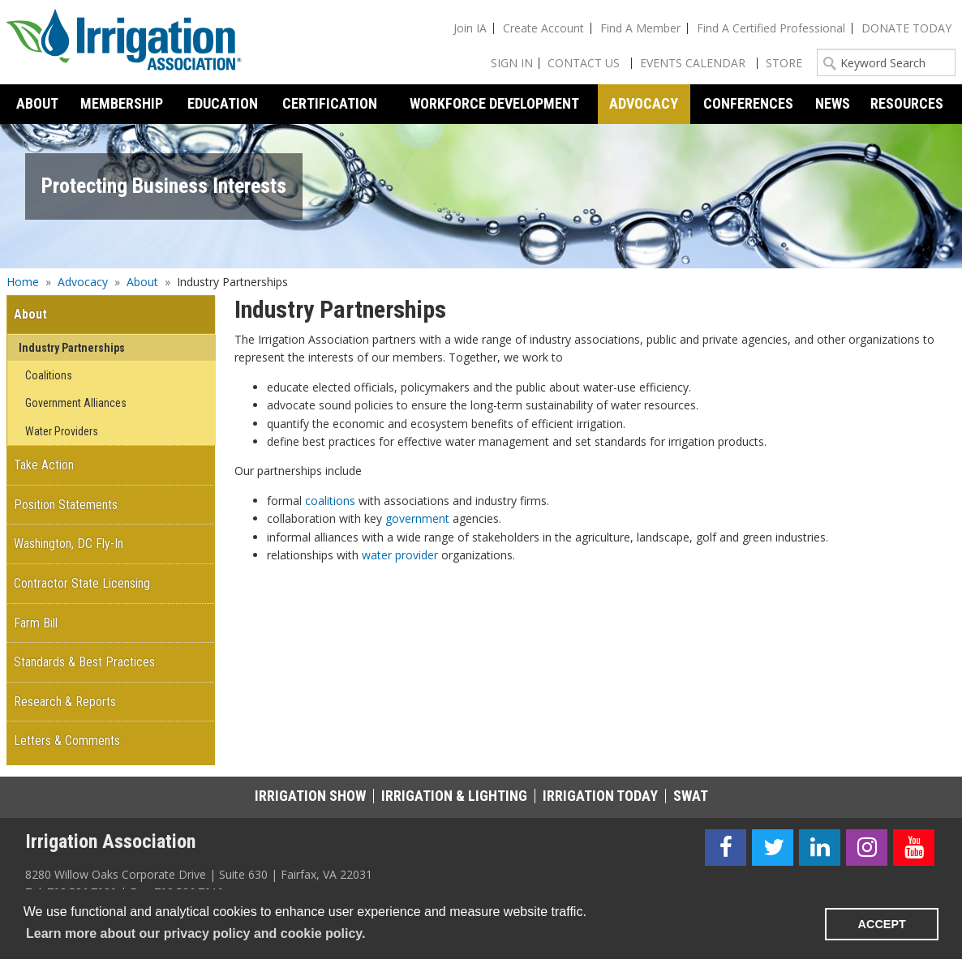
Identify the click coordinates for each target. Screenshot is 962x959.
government (417, 518)
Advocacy (83, 281)
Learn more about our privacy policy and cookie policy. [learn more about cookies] (195, 933)
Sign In (512, 63)
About (142, 281)
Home (22, 281)
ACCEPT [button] (882, 924)
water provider (400, 555)
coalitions (330, 500)
